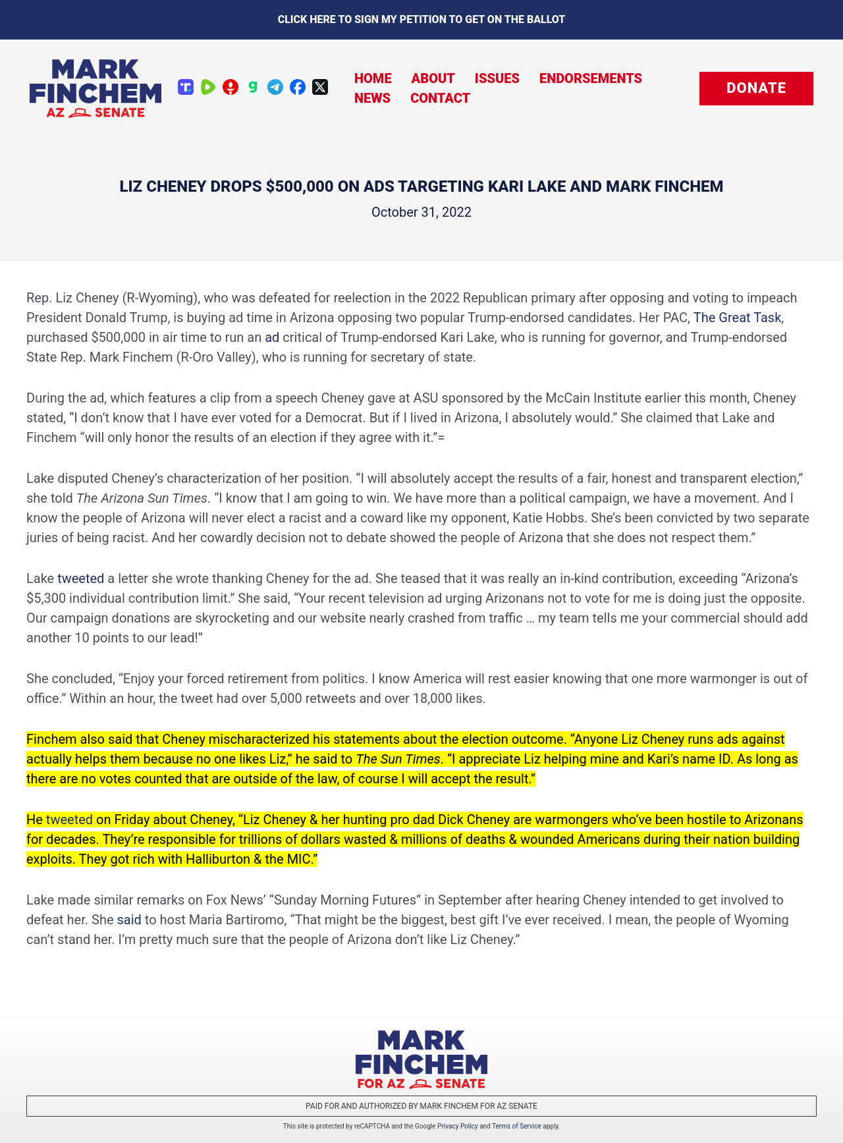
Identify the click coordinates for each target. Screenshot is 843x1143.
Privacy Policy (457, 1126)
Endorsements (590, 78)
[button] (756, 88)
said (129, 920)
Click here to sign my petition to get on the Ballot (422, 19)
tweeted (80, 578)
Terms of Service (516, 1126)
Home (373, 78)
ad (272, 337)
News (372, 98)
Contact (440, 98)
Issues (497, 78)
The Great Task (737, 317)
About (433, 78)
